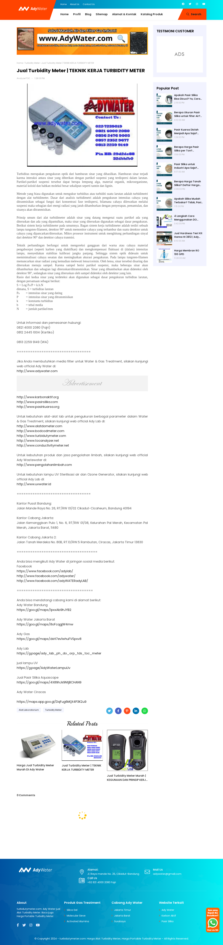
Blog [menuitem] (88, 14)
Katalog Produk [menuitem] (152, 14)
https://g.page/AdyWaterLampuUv (43, 668)
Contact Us (89, 4)
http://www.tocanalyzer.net (38, 440)
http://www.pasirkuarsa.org (38, 407)
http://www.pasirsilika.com (37, 402)
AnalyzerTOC (23, 78)
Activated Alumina (78, 921)
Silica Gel (72, 910)
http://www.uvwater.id (34, 484)
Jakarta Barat (122, 915)
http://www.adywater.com (37, 371)
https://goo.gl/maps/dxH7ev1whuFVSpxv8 (49, 639)
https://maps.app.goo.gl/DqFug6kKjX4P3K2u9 (51, 701)
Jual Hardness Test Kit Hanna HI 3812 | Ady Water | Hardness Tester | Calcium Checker (188, 235)
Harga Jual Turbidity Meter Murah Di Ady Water (35, 767)
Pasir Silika (168, 921)
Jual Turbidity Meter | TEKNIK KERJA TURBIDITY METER (81, 768)
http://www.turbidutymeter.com (41, 436)
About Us (74, 4)
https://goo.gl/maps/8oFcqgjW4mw (45, 624)
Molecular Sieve (76, 915)
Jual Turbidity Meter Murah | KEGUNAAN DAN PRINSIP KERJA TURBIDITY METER (127, 778)
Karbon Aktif (169, 915)
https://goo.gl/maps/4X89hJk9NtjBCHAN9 (49, 682)
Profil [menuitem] (77, 14)
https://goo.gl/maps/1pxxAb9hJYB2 (44, 610)
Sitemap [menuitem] (102, 14)
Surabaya (120, 921)
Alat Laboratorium (29, 710)
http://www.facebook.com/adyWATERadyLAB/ (52, 581)
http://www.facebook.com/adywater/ (46, 576)
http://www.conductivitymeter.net (43, 445)
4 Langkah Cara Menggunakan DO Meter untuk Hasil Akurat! (185, 218)
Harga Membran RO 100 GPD (186, 252)
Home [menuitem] (64, 14)
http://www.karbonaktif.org (38, 397)
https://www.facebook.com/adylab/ (45, 571)
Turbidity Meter (32, 62)
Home (63, 4)
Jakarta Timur (122, 910)
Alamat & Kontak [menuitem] (124, 14)
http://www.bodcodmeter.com (40, 431)
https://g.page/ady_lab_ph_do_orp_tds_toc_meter (59, 653)
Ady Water (168, 910)
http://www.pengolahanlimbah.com (44, 465)
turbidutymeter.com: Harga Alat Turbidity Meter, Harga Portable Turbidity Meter (110, 938)
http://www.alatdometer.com (39, 426)
